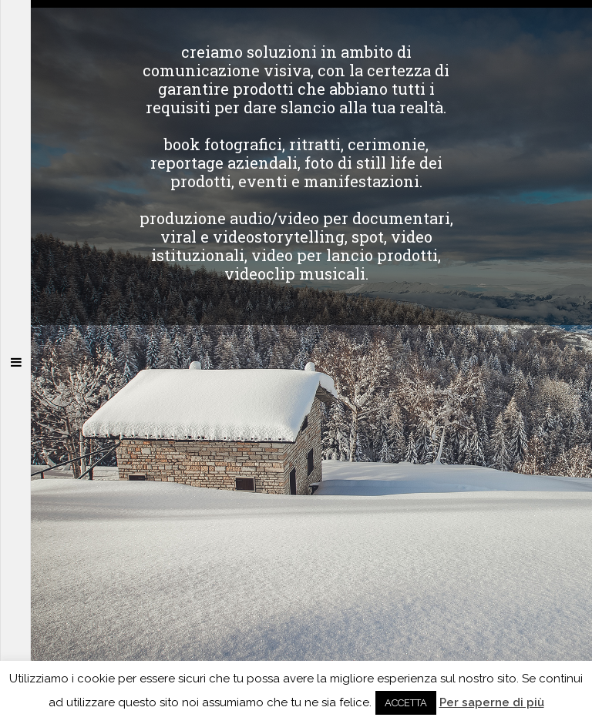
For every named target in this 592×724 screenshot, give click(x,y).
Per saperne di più (491, 702)
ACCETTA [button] (406, 703)
